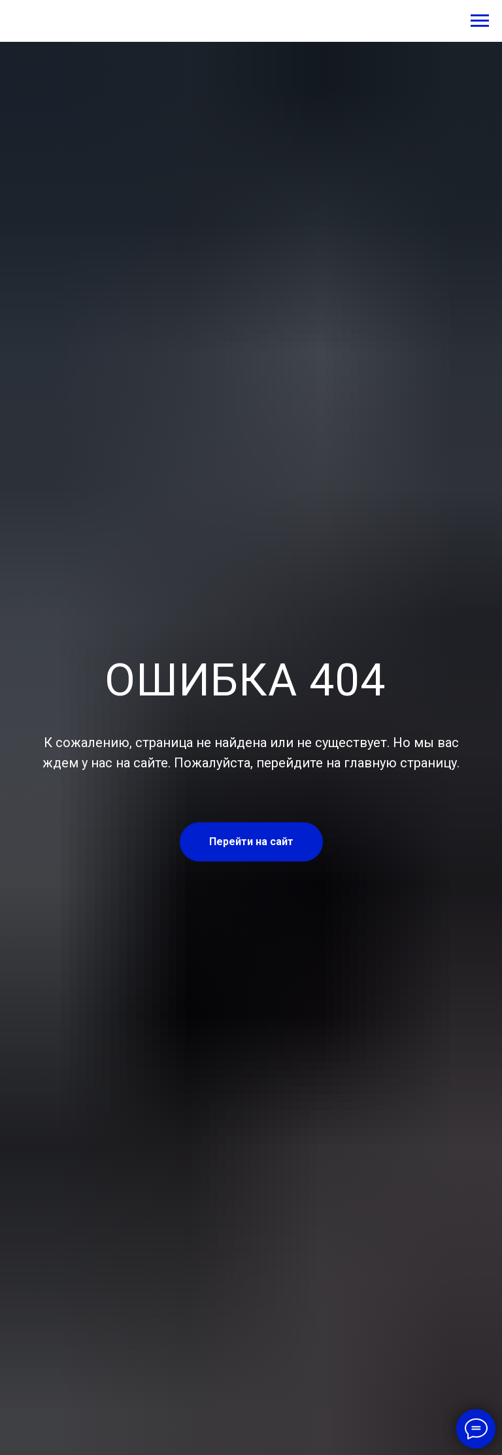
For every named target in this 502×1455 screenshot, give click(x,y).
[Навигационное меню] (480, 20)
